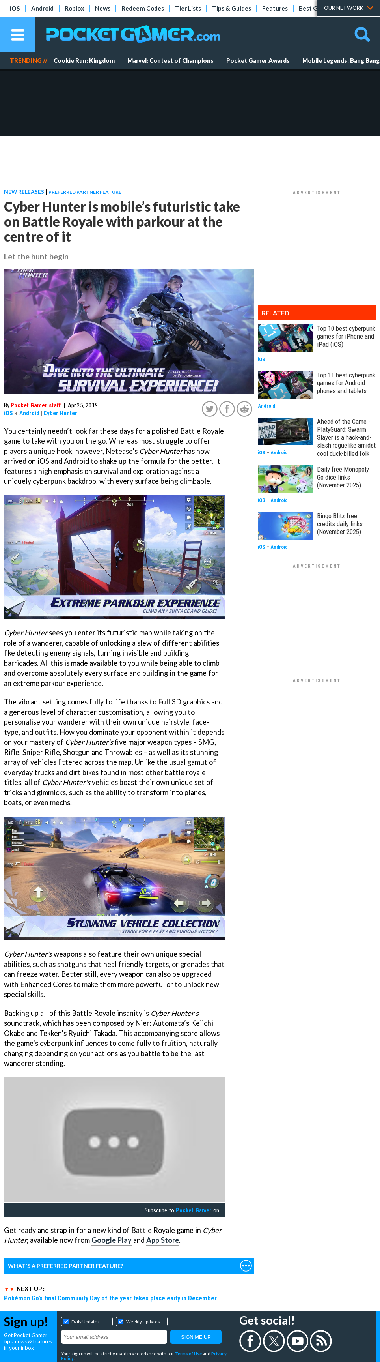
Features (275, 8)
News (102, 8)
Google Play (111, 1240)
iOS (15, 8)
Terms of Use (188, 1353)
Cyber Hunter (60, 413)
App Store (162, 1240)
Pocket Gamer (193, 1210)
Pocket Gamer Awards (258, 60)
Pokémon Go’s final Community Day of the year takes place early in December (110, 1298)
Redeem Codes (142, 8)
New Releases (24, 191)
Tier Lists (188, 8)
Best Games (316, 8)
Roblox (74, 8)
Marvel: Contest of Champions (170, 60)
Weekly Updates (143, 1321)
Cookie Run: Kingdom (84, 60)
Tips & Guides (231, 8)
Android (42, 8)
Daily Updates (85, 1321)
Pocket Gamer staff (36, 405)
